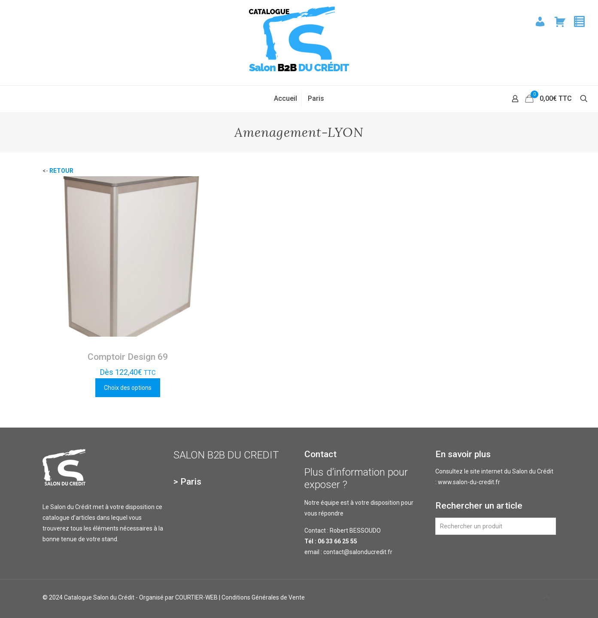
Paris (190, 481)
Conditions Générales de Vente (263, 597)
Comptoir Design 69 (128, 357)
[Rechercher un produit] (495, 526)
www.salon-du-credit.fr (469, 482)
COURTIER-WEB (196, 597)
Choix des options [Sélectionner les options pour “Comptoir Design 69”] (128, 387)
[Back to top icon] (547, 597)
